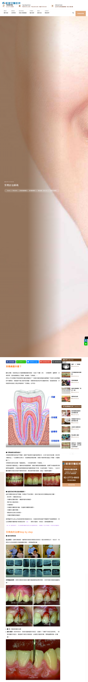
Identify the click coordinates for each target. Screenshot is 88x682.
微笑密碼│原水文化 (43, 189)
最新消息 (41, 11)
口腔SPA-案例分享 (75, 425)
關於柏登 (6, 11)
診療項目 (14, 11)
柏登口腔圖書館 (23, 11)
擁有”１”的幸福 (75, 363)
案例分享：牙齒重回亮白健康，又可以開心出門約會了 (76, 443)
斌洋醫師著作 (32, 189)
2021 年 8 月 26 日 (75, 447)
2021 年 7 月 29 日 (75, 427)
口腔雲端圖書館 (23, 189)
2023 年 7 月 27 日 (75, 413)
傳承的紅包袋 (74, 395)
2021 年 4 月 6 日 (74, 421)
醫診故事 (33, 11)
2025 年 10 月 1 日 (75, 364)
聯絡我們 (48, 11)
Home (8, 189)
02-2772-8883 (10, 6)
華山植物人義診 (75, 433)
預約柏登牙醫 (81, 12)
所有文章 (14, 189)
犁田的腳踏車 (74, 379)
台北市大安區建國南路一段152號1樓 (64, 6)
